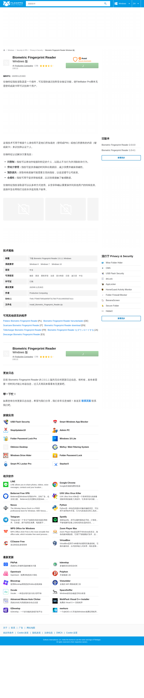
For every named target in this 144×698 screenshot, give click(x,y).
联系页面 (86, 401)
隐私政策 (36, 633)
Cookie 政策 (23, 633)
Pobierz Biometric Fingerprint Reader (20, 321)
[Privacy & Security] (36, 50)
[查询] (68, 3)
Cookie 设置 (71, 633)
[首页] (4, 50)
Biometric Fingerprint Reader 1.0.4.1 (118, 150)
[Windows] (11, 50)
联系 (13, 628)
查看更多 (121, 158)
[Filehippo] (13, 3)
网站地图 (31, 628)
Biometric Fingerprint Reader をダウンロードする (71, 330)
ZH (136, 3)
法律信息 (48, 633)
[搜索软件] (105, 3)
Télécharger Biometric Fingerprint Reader (22, 330)
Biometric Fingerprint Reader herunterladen (63, 321)
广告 (21, 628)
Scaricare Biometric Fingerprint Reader (21, 325)
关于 (5, 628)
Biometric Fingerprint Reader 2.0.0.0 (118, 145)
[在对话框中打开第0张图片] (23, 209)
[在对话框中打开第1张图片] (65, 209)
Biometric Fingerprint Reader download (62, 325)
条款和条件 (8, 633)
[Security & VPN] (22, 50)
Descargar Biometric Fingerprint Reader (21, 334)
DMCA (59, 633)
